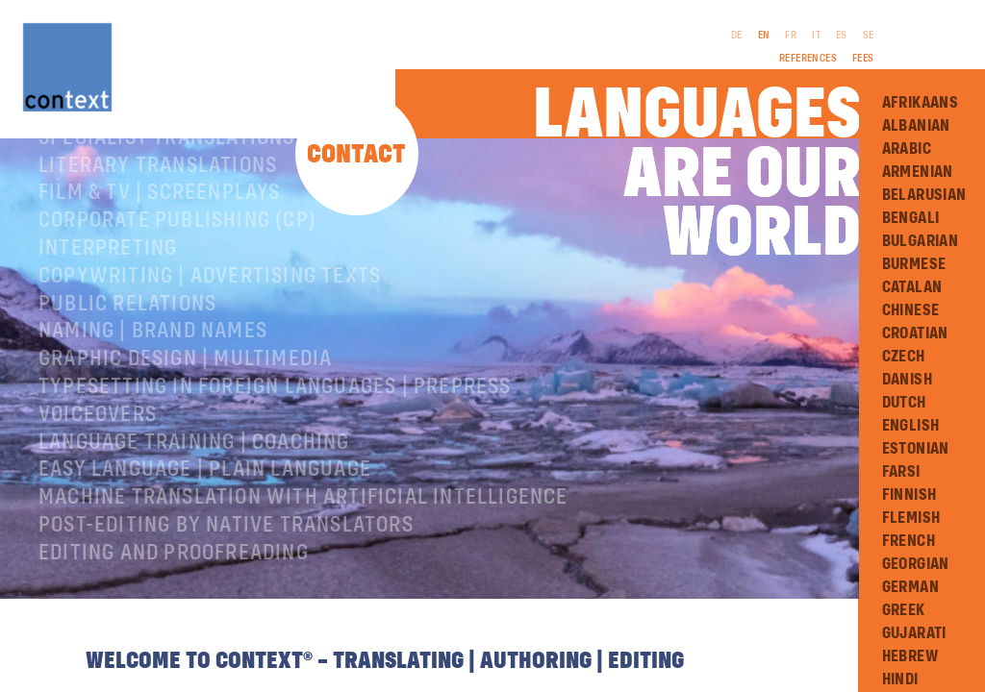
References (808, 58)
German (910, 587)
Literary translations (157, 227)
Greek (903, 610)
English (911, 425)
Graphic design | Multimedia (185, 420)
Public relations (127, 366)
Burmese (914, 264)
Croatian (915, 333)
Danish (907, 379)
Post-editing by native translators (226, 587)
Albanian (916, 126)
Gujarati (914, 633)
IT (816, 35)
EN (764, 35)
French (908, 541)
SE (868, 35)
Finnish (909, 495)
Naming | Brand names (152, 393)
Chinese (911, 310)
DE (737, 35)
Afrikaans (920, 102)
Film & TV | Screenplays (159, 254)
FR (790, 35)
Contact (356, 155)
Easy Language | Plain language (204, 531)
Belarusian (924, 195)
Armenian (917, 172)
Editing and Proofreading (173, 615)
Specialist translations (166, 199)
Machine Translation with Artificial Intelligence (303, 559)
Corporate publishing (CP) (177, 282)
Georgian (915, 564)
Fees (863, 58)
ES (841, 35)
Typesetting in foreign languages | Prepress (275, 448)
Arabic (906, 149)
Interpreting (107, 310)
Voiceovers (97, 476)
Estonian (915, 448)
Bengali (911, 218)
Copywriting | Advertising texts (209, 338)
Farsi (901, 472)
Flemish (911, 518)
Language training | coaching (194, 504)
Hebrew (910, 656)
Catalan (912, 287)
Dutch (904, 402)
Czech (903, 356)
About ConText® (121, 172)
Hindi (900, 679)
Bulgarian (920, 241)
